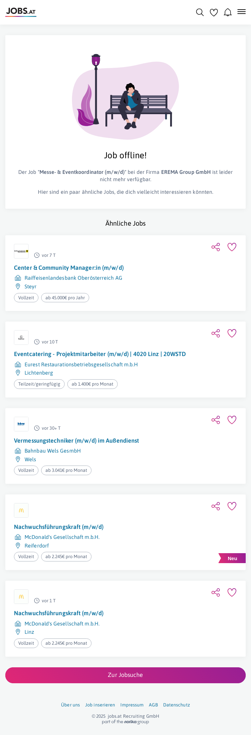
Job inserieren (100, 704)
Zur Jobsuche (125, 674)
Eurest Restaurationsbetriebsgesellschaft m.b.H (81, 364)
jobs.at (115, 716)
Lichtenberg (39, 373)
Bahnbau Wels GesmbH (53, 451)
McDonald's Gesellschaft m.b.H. (62, 537)
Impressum (132, 704)
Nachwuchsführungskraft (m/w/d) (58, 526)
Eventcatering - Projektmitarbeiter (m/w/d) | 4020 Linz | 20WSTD (100, 353)
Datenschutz (176, 704)
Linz (29, 632)
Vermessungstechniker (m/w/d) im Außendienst (76, 440)
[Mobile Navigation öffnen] (241, 11)
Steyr (31, 286)
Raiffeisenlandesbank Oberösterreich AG (73, 278)
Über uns (70, 704)
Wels (30, 459)
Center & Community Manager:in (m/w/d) (69, 267)
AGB (153, 704)
